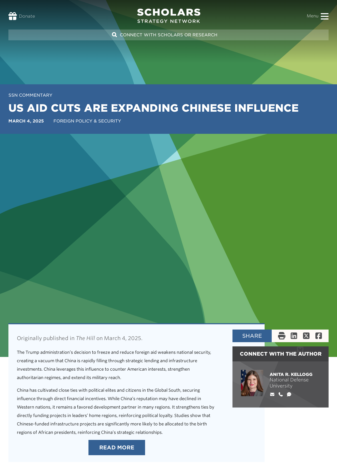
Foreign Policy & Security (87, 121)
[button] (325, 16)
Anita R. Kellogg (291, 374)
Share (252, 336)
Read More (116, 447)
